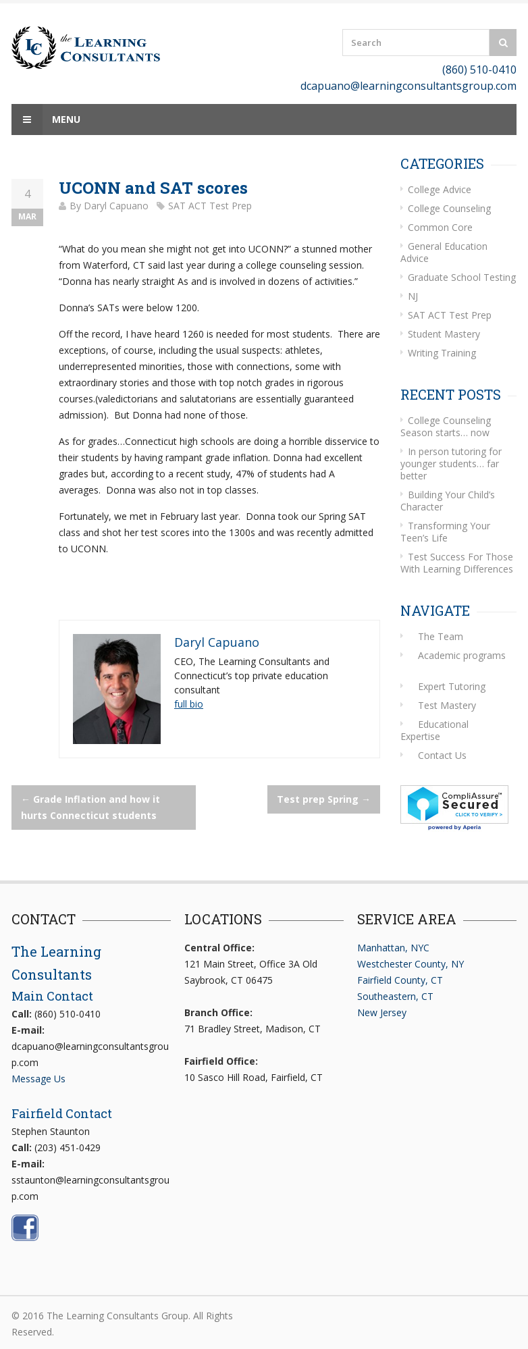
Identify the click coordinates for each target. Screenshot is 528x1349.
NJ (413, 296)
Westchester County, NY (410, 963)
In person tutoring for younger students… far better (451, 463)
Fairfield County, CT (400, 980)
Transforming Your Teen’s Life (445, 531)
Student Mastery (444, 333)
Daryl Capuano (116, 205)
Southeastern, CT (395, 996)
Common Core (440, 227)
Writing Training (442, 352)
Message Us (38, 1078)
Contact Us (442, 755)
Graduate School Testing (462, 277)
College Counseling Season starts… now (445, 426)
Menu (45, 119)
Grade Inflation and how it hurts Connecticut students (90, 807)
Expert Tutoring (451, 686)
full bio (188, 703)
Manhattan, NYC (393, 947)
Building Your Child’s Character (447, 500)
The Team (440, 636)
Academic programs (462, 655)
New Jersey (381, 1012)
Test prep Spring (324, 799)
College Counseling (449, 208)
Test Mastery (447, 705)
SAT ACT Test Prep (210, 205)
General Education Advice (443, 252)
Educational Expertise (434, 730)
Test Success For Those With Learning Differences (456, 562)
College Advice (439, 189)
